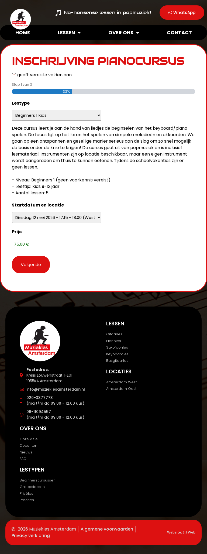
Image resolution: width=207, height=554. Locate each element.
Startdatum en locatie (38, 205)
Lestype (21, 103)
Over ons (123, 32)
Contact (179, 32)
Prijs (17, 232)
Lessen (69, 32)
